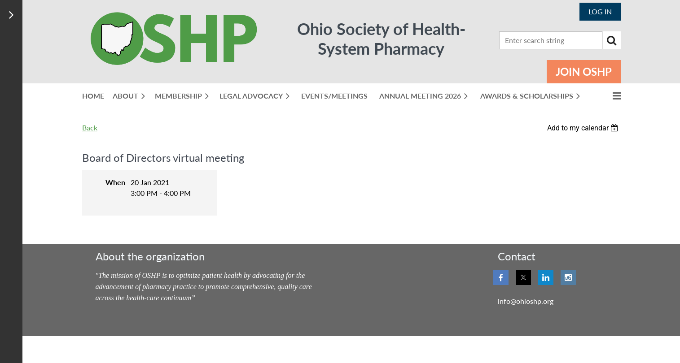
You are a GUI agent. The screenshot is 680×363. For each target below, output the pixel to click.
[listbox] (584, 128)
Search (612, 40)
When (115, 182)
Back (89, 127)
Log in (600, 11)
